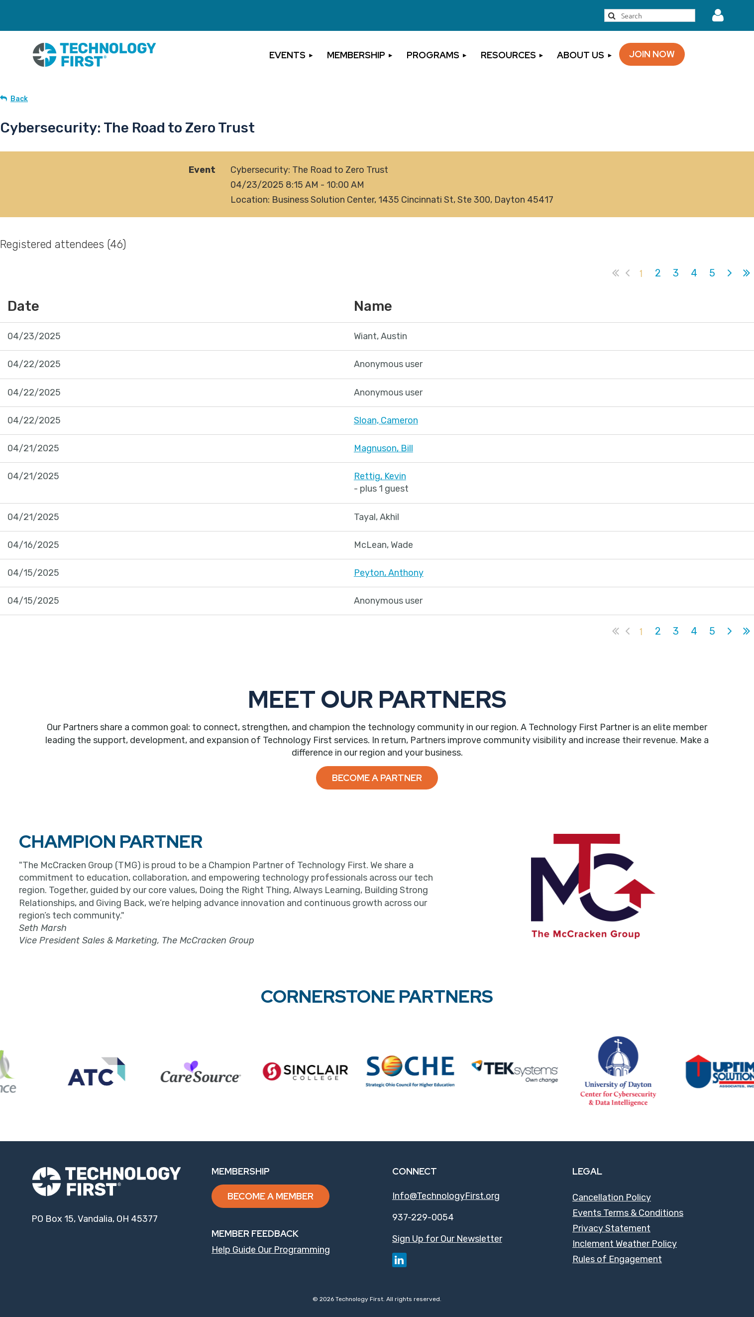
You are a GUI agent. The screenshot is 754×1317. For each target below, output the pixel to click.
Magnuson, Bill (383, 448)
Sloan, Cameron (386, 420)
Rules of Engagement (617, 1259)
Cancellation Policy (611, 1197)
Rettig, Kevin (380, 476)
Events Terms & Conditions (627, 1212)
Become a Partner (377, 778)
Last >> (747, 273)
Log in (717, 15)
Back (19, 99)
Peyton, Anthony (389, 572)
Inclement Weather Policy (624, 1243)
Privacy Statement (611, 1228)
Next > (730, 273)
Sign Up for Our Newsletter (447, 1238)
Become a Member (270, 1196)
